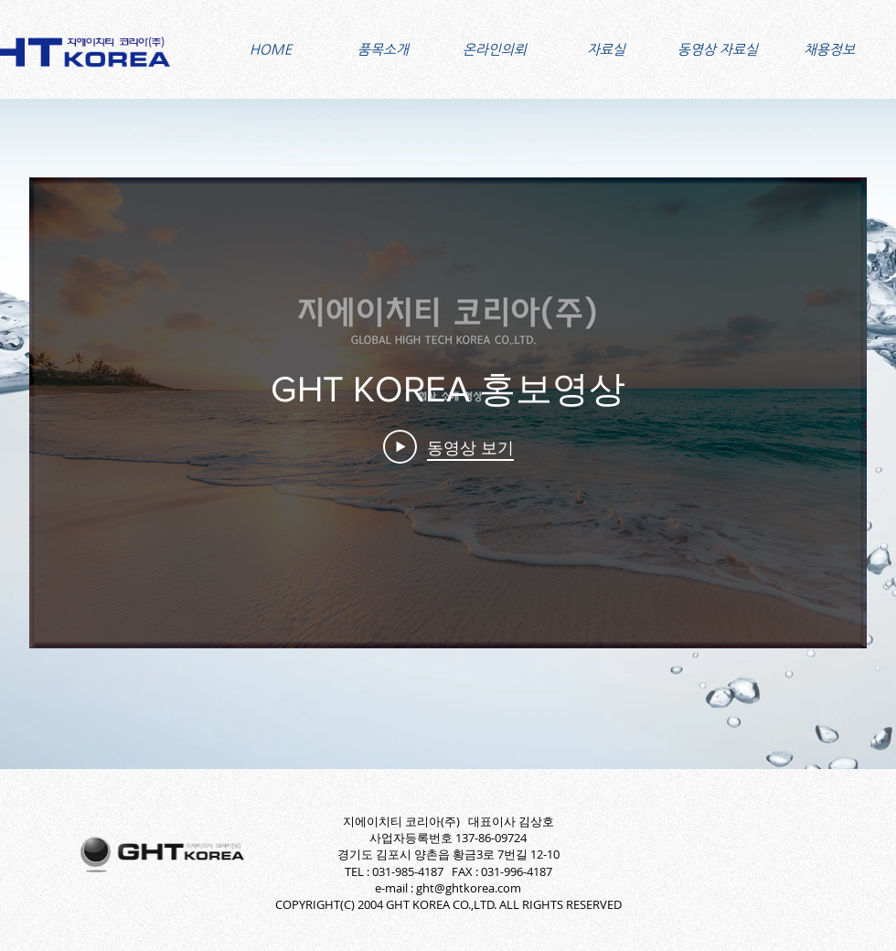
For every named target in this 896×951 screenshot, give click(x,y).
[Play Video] (448, 447)
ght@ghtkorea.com (468, 888)
